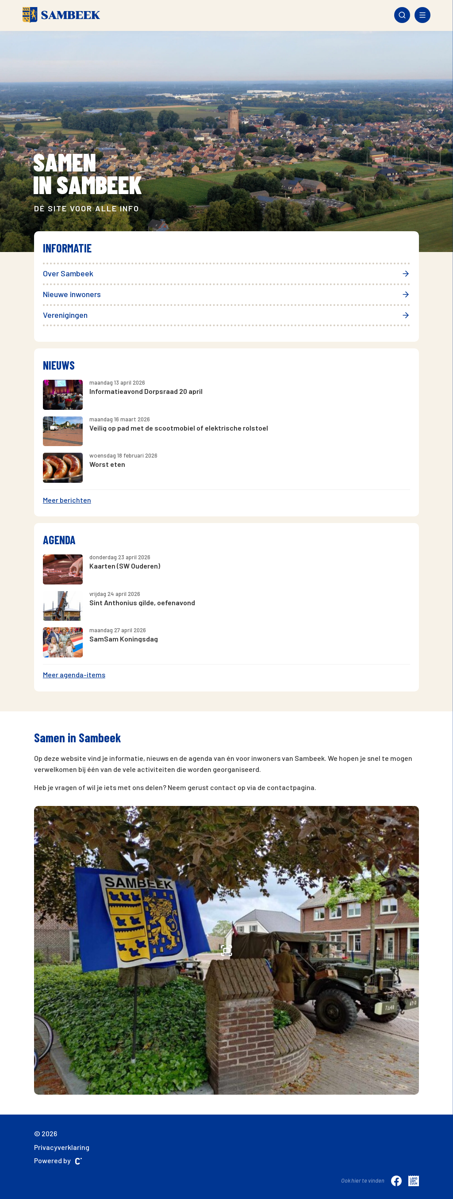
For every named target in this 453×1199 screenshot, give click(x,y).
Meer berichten (67, 500)
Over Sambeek (226, 273)
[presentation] (43, 136)
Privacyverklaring (61, 1147)
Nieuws (59, 365)
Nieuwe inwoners (226, 294)
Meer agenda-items (74, 674)
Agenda (59, 539)
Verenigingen (226, 315)
